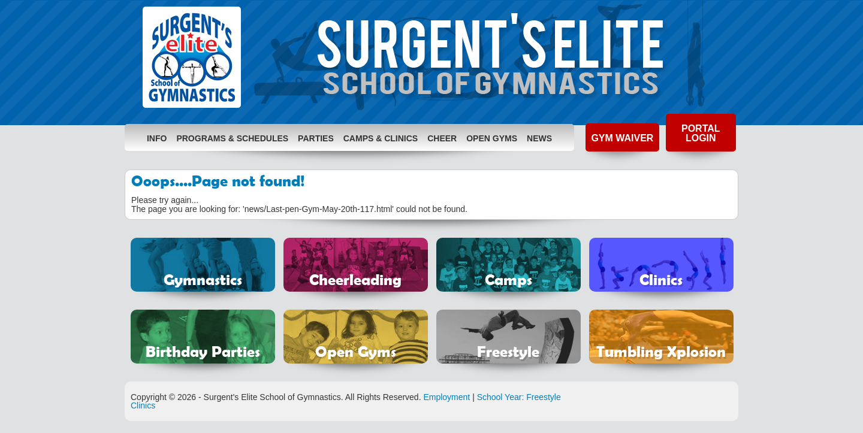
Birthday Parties (203, 351)
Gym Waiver (622, 138)
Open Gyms (491, 138)
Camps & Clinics (380, 138)
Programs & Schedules (232, 138)
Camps (508, 279)
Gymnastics (203, 279)
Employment (446, 397)
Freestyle (508, 351)
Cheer (442, 138)
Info (157, 138)
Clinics (661, 279)
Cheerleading (355, 279)
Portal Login (700, 133)
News (539, 138)
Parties (316, 138)
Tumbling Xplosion (661, 351)
